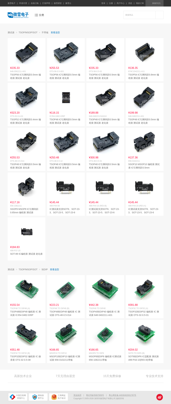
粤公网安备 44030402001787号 (122, 395)
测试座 (11, 32)
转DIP (45, 269)
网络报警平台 (38, 397)
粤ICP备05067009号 (95, 395)
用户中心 (120, 3)
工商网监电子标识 (58, 397)
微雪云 (68, 3)
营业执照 (77, 395)
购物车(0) (156, 3)
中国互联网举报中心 (18, 397)
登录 (103, 3)
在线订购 (35, 3)
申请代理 (23, 3)
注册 (111, 3)
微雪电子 (11, 3)
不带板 (45, 32)
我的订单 (140, 3)
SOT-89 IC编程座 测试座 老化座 (26, 254)
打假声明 (46, 3)
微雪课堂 (58, 3)
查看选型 (55, 32)
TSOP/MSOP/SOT (28, 32)
